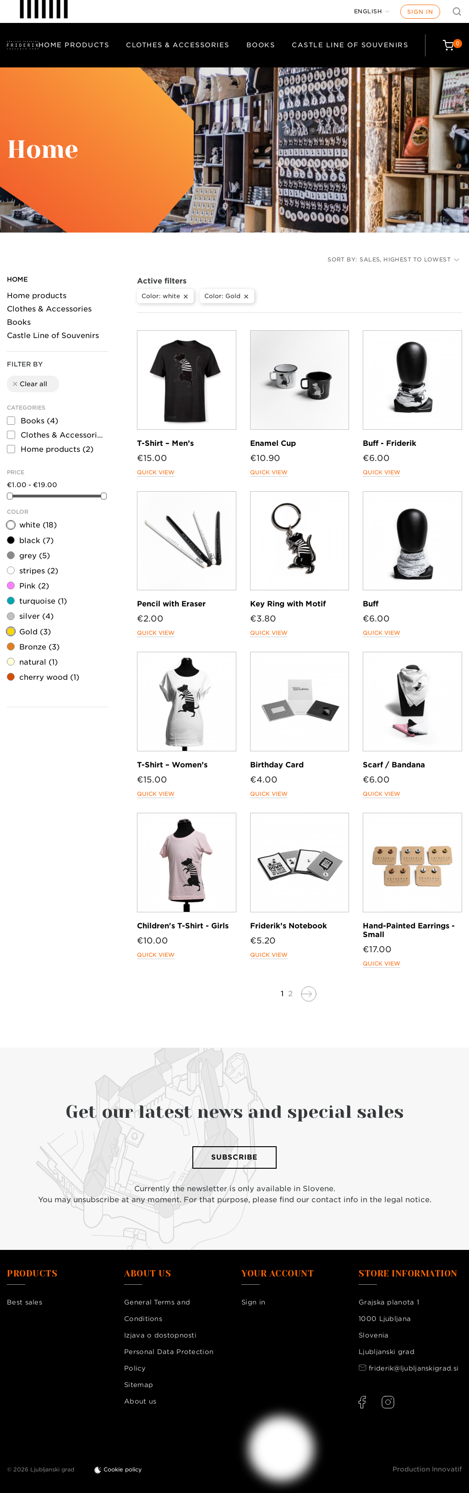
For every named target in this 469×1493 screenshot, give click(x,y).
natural (38, 662)
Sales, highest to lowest (409, 259)
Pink (34, 586)
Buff (370, 603)
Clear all (29, 384)
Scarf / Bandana (394, 764)
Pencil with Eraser (171, 603)
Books (260, 45)
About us (140, 1401)
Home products (73, 45)
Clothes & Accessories (177, 45)
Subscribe (234, 1157)
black (36, 540)
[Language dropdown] (372, 11)
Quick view (156, 472)
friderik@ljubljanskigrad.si (413, 1368)
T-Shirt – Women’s (172, 764)
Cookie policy (123, 1469)
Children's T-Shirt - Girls (183, 925)
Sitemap (138, 1384)
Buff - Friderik (389, 443)
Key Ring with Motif (288, 603)
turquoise (43, 601)
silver (36, 616)
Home (17, 279)
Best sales (24, 1302)
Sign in (420, 11)
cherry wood (49, 677)
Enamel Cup (273, 443)
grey (34, 555)
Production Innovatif (427, 1469)
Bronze (39, 647)
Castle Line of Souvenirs (350, 45)
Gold (35, 631)
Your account (277, 1274)
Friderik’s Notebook (288, 925)
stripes (38, 570)
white (38, 525)
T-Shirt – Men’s (165, 443)
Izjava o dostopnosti (160, 1335)
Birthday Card (277, 764)
